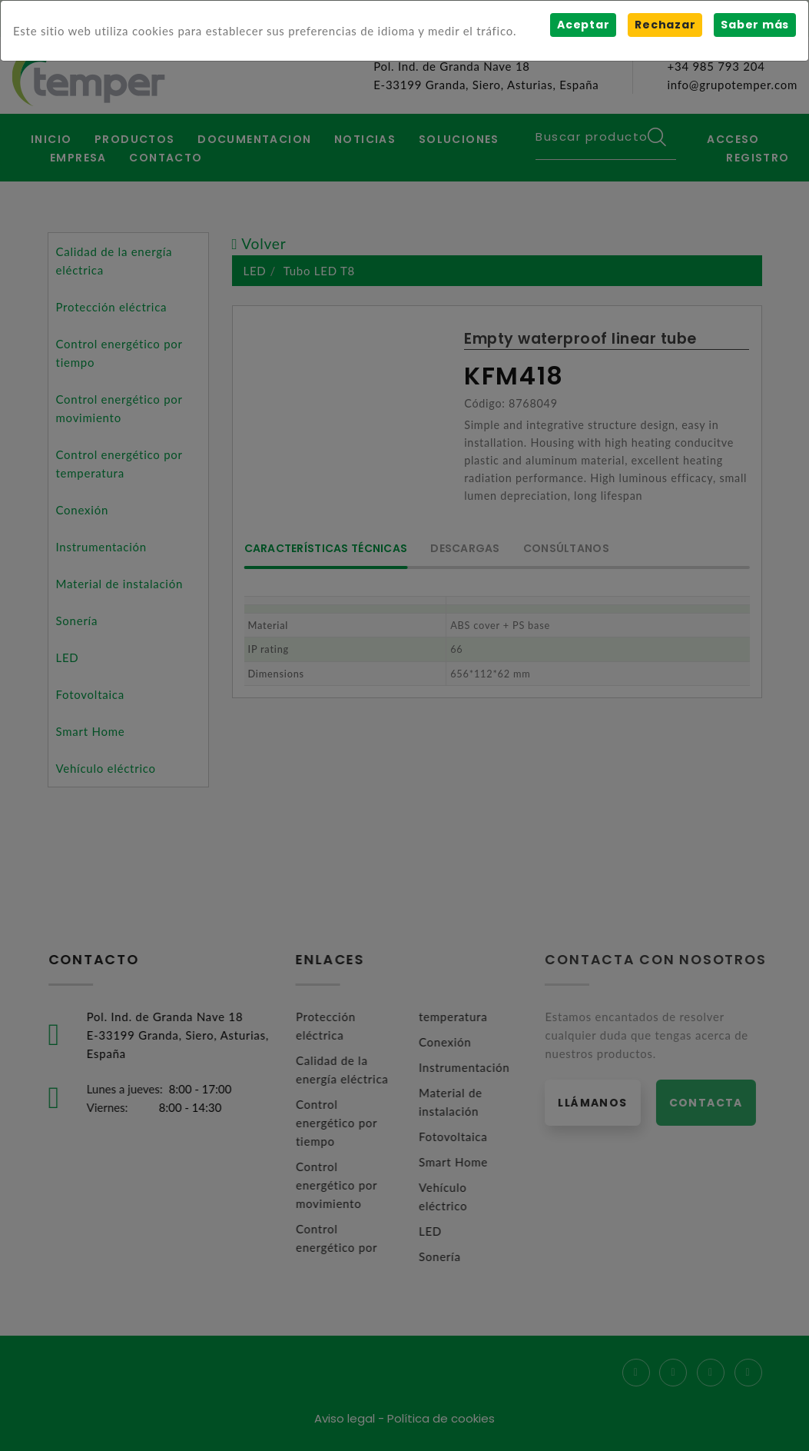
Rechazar (665, 24)
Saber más (755, 24)
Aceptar (583, 24)
